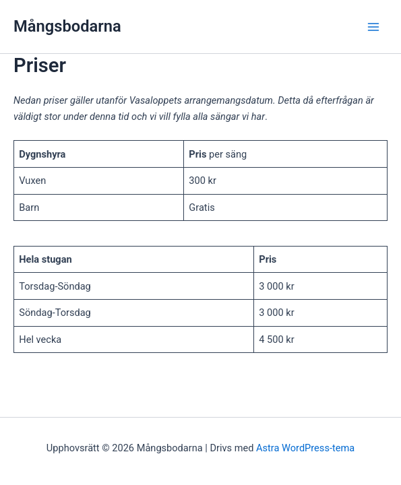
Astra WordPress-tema (305, 448)
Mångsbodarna (67, 26)
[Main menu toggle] (373, 27)
